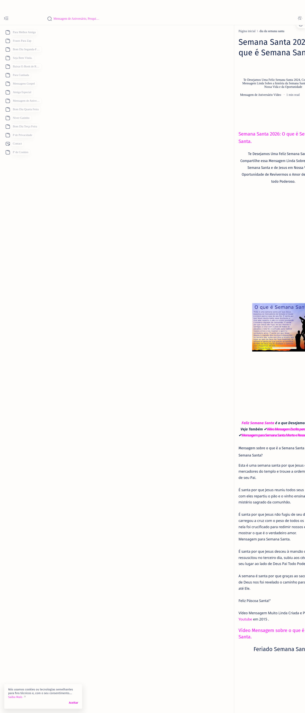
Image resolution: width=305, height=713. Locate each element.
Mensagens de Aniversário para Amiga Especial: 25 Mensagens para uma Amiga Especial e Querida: (241, 253)
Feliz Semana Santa (103, 398)
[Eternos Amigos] (231, 217)
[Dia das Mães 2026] (229, 494)
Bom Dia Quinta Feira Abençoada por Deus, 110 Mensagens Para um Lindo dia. (240, 421)
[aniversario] (228, 175)
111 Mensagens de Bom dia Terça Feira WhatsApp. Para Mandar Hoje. (240, 367)
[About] (7, 32)
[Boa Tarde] (224, 484)
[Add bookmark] (187, 91)
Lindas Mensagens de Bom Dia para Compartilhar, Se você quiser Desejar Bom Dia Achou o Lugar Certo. (242, 393)
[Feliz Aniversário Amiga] (236, 268)
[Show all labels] (223, 532)
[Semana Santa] (96, 670)
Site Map (243, 121)
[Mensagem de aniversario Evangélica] (244, 305)
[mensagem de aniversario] (237, 329)
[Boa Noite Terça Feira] (235, 357)
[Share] (203, 91)
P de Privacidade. (223, 121)
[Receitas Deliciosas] (245, 513)
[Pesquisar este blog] (77, 19)
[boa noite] (223, 523)
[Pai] (219, 513)
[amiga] (225, 240)
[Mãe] (254, 503)
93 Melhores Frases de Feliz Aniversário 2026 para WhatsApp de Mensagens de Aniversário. (241, 342)
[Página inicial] (61, 31)
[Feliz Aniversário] (228, 503)
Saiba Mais (15, 697)
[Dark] (300, 18)
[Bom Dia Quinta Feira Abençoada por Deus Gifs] (251, 408)
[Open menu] (6, 18)
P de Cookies (220, 118)
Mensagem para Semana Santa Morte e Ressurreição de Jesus (130, 410)
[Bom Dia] (227, 380)
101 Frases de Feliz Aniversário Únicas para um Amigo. (241, 227)
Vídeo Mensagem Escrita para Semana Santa (141, 404)
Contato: (237, 118)
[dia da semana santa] (86, 31)
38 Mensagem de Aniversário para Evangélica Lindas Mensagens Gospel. (242, 316)
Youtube (143, 550)
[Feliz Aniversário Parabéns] (238, 436)
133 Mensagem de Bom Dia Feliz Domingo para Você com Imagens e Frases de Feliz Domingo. (240, 449)
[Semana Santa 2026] (125, 670)
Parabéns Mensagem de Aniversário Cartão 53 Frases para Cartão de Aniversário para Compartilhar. (242, 188)
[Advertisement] (152, 6)
